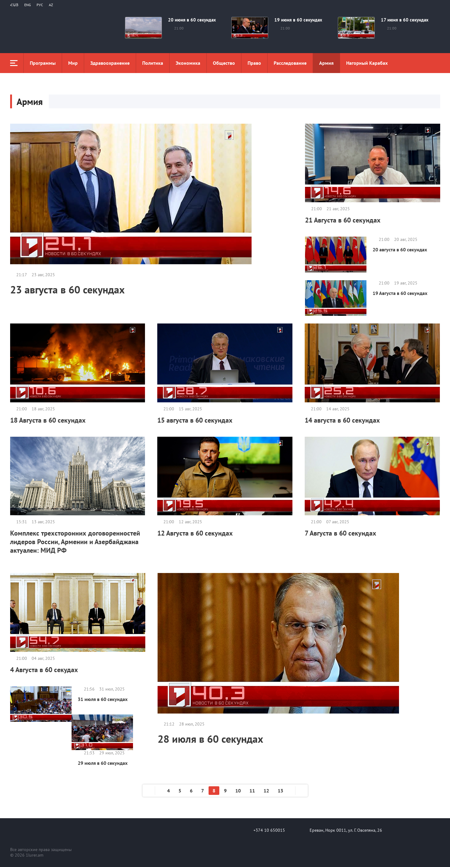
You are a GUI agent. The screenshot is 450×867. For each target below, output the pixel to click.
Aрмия (326, 63)
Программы (43, 63)
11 (252, 791)
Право (254, 63)
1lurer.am (34, 855)
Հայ (14, 4)
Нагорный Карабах (367, 63)
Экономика (188, 63)
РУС (40, 4)
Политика (152, 63)
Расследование (290, 63)
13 (280, 791)
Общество (224, 63)
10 (238, 791)
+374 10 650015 (269, 830)
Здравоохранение (110, 63)
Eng (27, 4)
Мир (73, 63)
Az (51, 4)
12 (266, 791)
